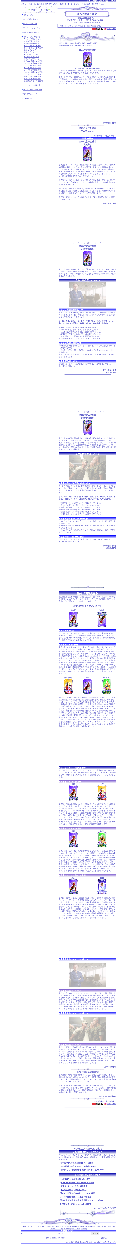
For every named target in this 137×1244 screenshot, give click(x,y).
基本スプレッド (30, 50)
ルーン (70, 4)
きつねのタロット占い (107, 1242)
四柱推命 (40, 4)
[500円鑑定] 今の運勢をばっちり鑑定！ (76, 1179)
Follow (113, 29)
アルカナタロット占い (31, 28)
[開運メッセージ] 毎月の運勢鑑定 (73, 1186)
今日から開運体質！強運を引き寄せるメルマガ (84, 1170)
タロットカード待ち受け (32, 90)
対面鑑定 (87, 1197)
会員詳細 (103, 1238)
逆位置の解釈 (91, 43)
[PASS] (66, 1233)
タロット (24, 4)
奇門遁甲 (48, 4)
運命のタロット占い (31, 32)
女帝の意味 (98, 136)
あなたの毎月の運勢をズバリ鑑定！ (80, 1163)
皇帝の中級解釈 (65, 45)
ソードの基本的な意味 (32, 70)
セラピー (77, 4)
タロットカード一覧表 (32, 74)
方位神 (100, 1200)
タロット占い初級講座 (31, 37)
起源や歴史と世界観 (31, 41)
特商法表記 (76, 1229)
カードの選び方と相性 (32, 46)
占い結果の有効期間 (31, 57)
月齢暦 (76, 1200)
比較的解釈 (77, 45)
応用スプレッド (30, 52)
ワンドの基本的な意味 (32, 65)
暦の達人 (63, 1200)
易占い (55, 4)
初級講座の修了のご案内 (33, 81)
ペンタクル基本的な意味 (33, 72)
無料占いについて (28, 1226)
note (102, 4)
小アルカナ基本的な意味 (33, 63)
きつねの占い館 (88, 4)
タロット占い (28, 15)
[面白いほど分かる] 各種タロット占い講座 (77, 1193)
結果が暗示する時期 (31, 59)
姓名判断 (32, 4)
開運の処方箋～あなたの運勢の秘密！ (81, 1166)
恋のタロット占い (30, 24)
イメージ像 (87, 45)
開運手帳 (62, 4)
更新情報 (51, 1226)
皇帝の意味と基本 (66, 43)
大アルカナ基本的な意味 (33, 61)
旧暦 (81, 1200)
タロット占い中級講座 (31, 85)
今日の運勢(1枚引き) (31, 19)
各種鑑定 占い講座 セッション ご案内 (75, 1204)
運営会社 (67, 1229)
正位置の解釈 (80, 43)
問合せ (83, 1229)
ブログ (97, 4)
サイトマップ (41, 1226)
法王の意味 (109, 136)
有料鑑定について (30, 94)
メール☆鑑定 (65, 1197)
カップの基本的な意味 (32, 68)
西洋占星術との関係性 (32, 79)
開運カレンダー (90, 1200)
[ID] (28, 1233)
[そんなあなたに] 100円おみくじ (73, 1190)
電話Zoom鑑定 (77, 1197)
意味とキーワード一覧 (32, 76)
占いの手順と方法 (31, 54)
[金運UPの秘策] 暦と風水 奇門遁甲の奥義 (77, 1183)
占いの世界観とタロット (33, 39)
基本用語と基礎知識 (31, 43)
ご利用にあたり (29, 98)
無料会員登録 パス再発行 (56, 1238)
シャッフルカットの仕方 (33, 48)
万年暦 (70, 1200)
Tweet (109, 29)
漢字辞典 (111, 1226)
